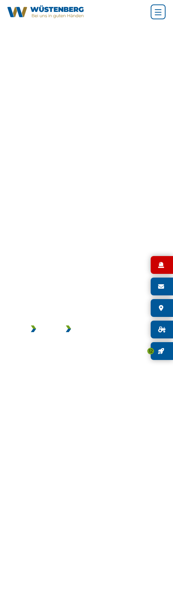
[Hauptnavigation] (158, 11)
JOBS (47, 329)
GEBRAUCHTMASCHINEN (109, 329)
